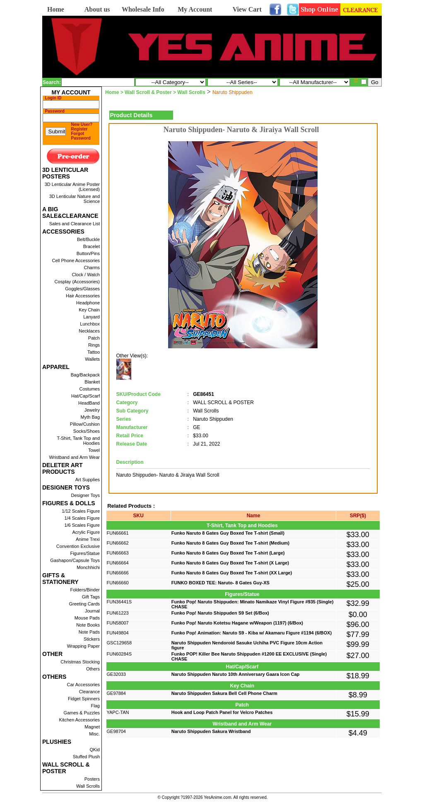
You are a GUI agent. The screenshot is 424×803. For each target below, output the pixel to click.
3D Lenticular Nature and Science (74, 199)
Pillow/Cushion (85, 424)
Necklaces (89, 330)
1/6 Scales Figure (82, 525)
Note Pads (89, 631)
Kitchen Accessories (79, 719)
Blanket (92, 381)
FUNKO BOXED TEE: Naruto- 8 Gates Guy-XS (220, 582)
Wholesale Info (143, 9)
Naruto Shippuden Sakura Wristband (211, 731)
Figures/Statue (85, 553)
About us (97, 9)
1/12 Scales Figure (81, 511)
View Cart (247, 9)
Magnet (92, 726)
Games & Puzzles (82, 712)
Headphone (88, 302)
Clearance (89, 691)
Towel (94, 450)
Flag (95, 705)
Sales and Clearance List (74, 223)
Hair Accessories (83, 295)
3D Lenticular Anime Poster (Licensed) (72, 187)
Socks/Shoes (86, 431)
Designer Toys (85, 495)
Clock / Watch (86, 274)
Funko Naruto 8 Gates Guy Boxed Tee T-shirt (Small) (227, 533)
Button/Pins (88, 253)
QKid (95, 749)
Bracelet (91, 246)
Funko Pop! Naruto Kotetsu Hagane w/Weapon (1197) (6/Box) (237, 622)
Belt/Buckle (88, 239)
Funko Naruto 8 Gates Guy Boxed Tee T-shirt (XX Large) (231, 572)
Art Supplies (87, 479)
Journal (92, 610)
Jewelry (92, 410)
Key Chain (89, 309)
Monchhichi (88, 567)
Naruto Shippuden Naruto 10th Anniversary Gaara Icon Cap (235, 674)
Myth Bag (90, 417)
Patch (94, 337)
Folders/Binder (85, 589)
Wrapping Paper (83, 646)
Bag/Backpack (85, 374)
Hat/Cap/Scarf (85, 395)
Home (55, 9)
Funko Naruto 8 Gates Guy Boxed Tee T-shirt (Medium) (230, 542)
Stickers (92, 639)
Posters (92, 778)
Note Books (88, 624)
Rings (94, 344)
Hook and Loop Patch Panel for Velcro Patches (222, 712)
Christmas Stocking (80, 661)
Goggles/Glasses (82, 288)
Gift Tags (91, 596)
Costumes (89, 388)
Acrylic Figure (86, 532)
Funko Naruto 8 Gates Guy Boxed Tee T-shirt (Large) (228, 552)
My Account (195, 9)
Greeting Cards (84, 603)
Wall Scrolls (88, 786)
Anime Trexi (88, 539)
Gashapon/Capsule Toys (75, 560)
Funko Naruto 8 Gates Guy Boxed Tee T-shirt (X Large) (230, 562)
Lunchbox (90, 323)
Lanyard (91, 316)
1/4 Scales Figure (82, 518)
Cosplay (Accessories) (77, 281)
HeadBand (89, 402)
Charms (92, 267)
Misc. (94, 733)
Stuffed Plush (86, 756)
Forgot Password (81, 135)
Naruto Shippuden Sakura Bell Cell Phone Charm (224, 693)
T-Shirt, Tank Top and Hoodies (78, 441)
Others (93, 668)
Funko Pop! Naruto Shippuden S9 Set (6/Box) (220, 612)
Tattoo (93, 352)
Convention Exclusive (78, 546)
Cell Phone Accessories (76, 260)
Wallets (92, 359)
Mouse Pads (87, 617)
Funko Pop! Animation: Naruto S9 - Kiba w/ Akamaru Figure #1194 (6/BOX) (251, 632)
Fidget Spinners (84, 698)
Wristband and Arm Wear (74, 457)
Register (79, 129)
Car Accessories (83, 684)
